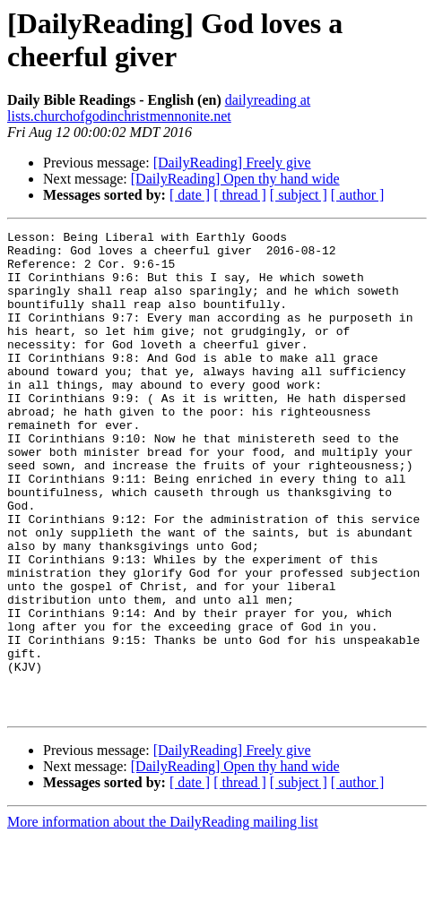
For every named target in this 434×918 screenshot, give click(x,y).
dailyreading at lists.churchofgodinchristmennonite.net (158, 108)
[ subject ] (298, 194)
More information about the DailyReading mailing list (162, 902)
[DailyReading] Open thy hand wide (235, 178)
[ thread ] (239, 194)
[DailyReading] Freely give (232, 162)
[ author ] (358, 194)
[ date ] (189, 194)
